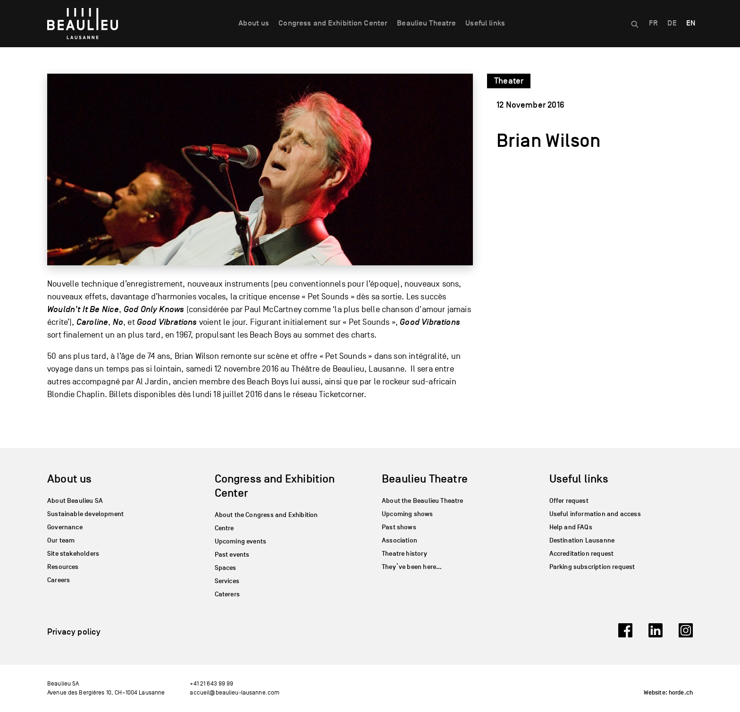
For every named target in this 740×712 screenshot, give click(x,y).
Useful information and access (595, 514)
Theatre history (404, 554)
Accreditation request (581, 554)
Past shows (399, 527)
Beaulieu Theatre (426, 23)
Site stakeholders (73, 554)
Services (227, 581)
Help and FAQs (570, 527)
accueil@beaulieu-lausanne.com (234, 692)
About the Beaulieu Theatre (422, 501)
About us (253, 23)
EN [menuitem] (690, 23)
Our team (61, 540)
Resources (63, 567)
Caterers (227, 594)
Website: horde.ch (668, 692)
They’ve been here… (412, 567)
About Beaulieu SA (75, 501)
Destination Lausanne (582, 540)
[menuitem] (653, 23)
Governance (65, 527)
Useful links (485, 23)
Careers (58, 580)
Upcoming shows (407, 514)
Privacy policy (74, 632)
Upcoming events (241, 541)
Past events (232, 555)
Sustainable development (85, 514)
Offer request (569, 501)
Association (399, 540)
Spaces (225, 568)
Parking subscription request (592, 567)
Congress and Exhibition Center (332, 23)
